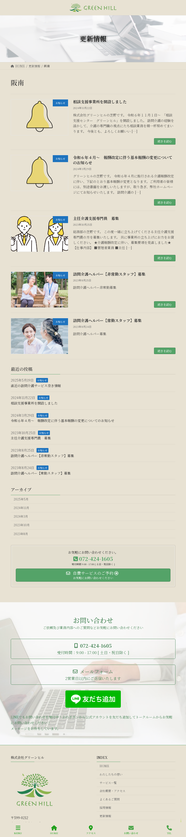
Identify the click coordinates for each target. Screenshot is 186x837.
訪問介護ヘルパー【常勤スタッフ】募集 (107, 320)
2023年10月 (22, 525)
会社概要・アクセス (112, 791)
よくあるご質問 (110, 799)
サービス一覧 (108, 782)
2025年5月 (21, 499)
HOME (104, 766)
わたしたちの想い (111, 774)
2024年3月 (21, 516)
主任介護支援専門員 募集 (96, 218)
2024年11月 (21, 508)
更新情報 (105, 816)
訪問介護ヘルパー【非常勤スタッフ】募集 (109, 274)
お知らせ (42, 380)
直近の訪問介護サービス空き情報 (36, 385)
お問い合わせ (131, 830)
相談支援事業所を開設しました (100, 101)
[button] (93, 649)
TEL (169, 830)
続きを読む (165, 141)
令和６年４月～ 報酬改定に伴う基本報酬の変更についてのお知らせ (122, 160)
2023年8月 (21, 534)
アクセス (91, 830)
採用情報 (105, 807)
